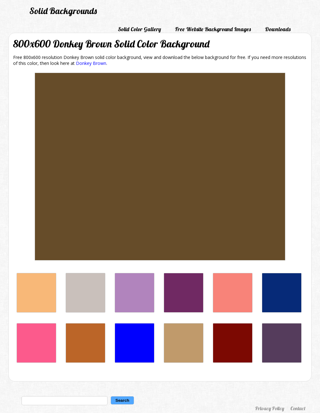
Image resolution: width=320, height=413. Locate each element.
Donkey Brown (91, 63)
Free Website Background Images (213, 29)
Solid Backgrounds (63, 10)
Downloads (278, 29)
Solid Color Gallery (139, 29)
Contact (297, 408)
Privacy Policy (269, 408)
